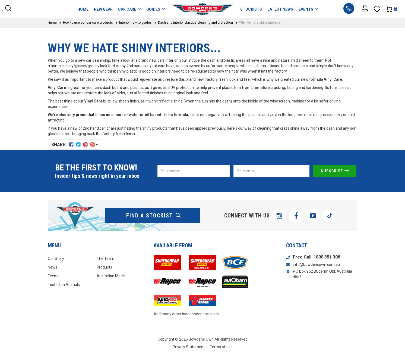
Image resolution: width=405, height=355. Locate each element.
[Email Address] (271, 171)
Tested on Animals (64, 284)
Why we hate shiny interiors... (261, 22)
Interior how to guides (135, 22)
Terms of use (221, 347)
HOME (82, 9)
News (52, 267)
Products (104, 267)
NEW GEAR (103, 9)
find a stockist (153, 215)
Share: (74, 144)
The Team (105, 258)
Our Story (56, 258)
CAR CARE (129, 9)
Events (53, 276)
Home (52, 23)
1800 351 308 (327, 257)
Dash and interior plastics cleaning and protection (195, 22)
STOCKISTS (251, 9)
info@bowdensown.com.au (316, 264)
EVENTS (308, 9)
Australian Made (111, 276)
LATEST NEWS (280, 9)
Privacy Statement (189, 347)
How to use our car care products (88, 22)
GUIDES (155, 9)
